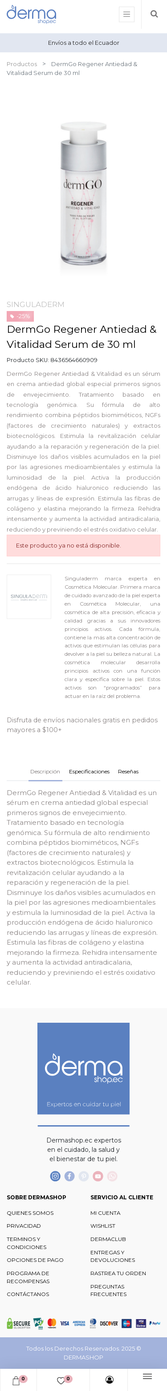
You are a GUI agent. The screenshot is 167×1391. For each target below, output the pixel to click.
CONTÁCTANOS (28, 1294)
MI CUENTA (105, 1213)
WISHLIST (102, 1226)
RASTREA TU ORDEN (118, 1273)
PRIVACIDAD (24, 1226)
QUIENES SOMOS (30, 1213)
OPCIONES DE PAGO (35, 1260)
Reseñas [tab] (128, 771)
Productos (22, 63)
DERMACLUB (108, 1239)
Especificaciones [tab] (89, 771)
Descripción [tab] (45, 771)
